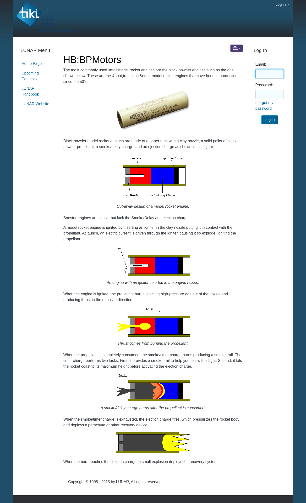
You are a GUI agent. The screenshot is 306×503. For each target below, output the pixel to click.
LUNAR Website (35, 104)
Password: (264, 85)
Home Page (32, 64)
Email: (260, 64)
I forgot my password (264, 105)
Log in (281, 4)
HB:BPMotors (92, 59)
